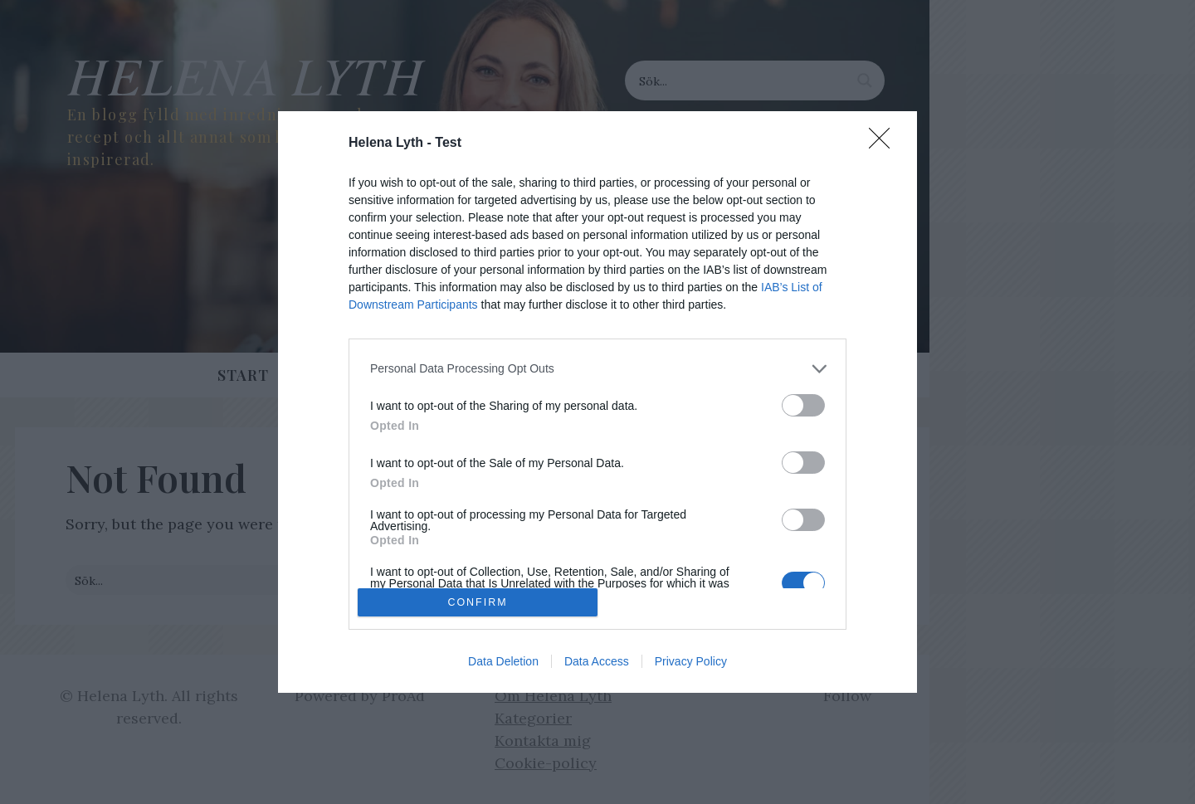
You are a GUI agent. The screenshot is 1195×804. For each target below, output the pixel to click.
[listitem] (597, 369)
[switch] (803, 405)
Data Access (596, 661)
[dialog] (597, 402)
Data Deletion (503, 661)
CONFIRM (477, 603)
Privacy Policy (691, 661)
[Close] (884, 143)
